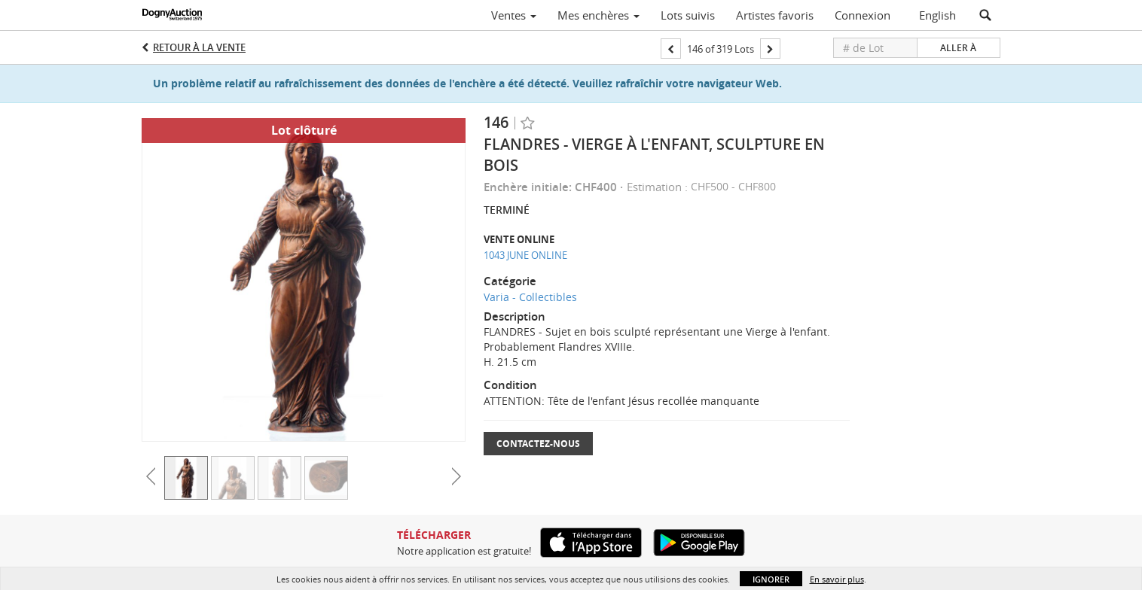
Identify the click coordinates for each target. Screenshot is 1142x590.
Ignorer (771, 579)
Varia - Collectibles (530, 297)
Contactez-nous (538, 443)
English (937, 15)
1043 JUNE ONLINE (525, 255)
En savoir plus (837, 579)
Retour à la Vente (199, 47)
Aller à (958, 47)
